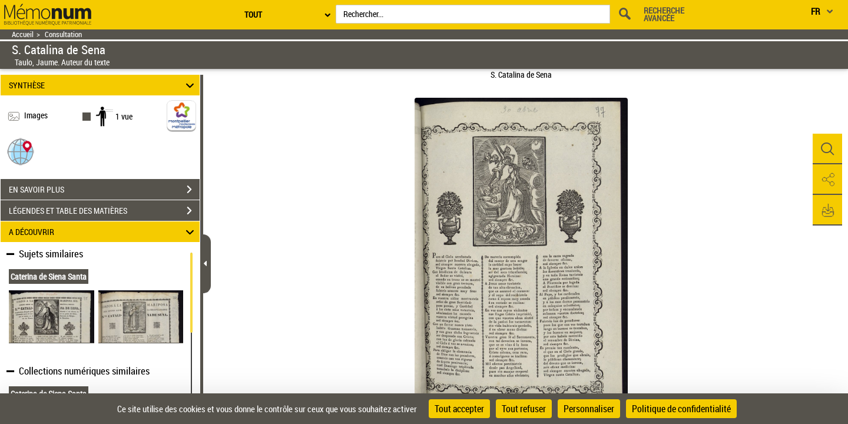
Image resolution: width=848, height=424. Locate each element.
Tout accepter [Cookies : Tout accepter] (459, 408)
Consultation (63, 34)
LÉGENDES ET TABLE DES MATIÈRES (104, 211)
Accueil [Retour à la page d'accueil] (23, 34)
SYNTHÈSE (103, 85)
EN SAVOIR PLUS (104, 189)
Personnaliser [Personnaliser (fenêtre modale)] (589, 408)
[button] (20, 151)
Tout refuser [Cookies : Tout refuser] (524, 408)
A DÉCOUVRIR (103, 231)
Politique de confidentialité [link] (681, 408)
